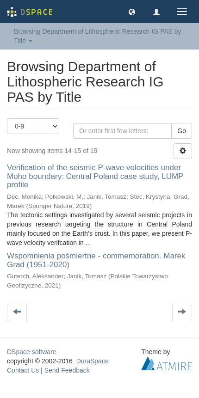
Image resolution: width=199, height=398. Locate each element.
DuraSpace (92, 361)
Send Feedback (67, 370)
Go (181, 131)
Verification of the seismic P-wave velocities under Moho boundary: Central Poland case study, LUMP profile (95, 176)
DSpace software (31, 351)
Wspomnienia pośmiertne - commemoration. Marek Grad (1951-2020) (96, 260)
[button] (132, 11)
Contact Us (23, 370)
